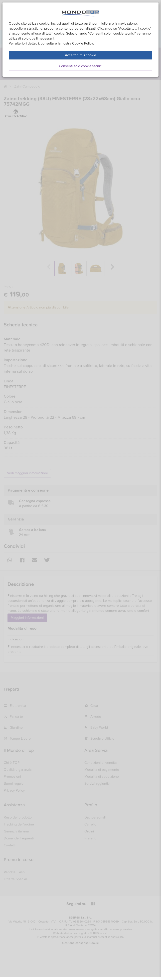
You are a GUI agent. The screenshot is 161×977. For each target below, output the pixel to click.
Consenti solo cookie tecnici (80, 66)
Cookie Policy (82, 43)
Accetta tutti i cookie (80, 55)
